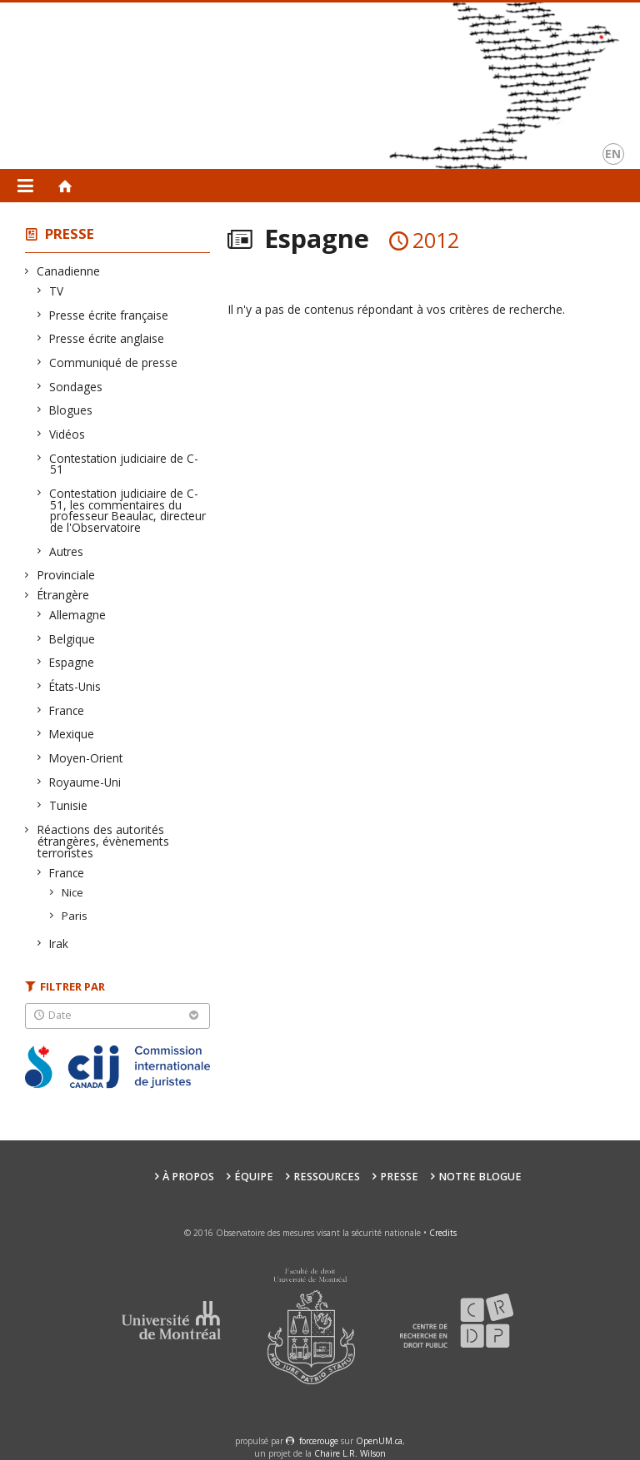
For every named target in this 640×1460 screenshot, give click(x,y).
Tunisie (69, 805)
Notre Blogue (480, 1176)
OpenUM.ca (379, 1441)
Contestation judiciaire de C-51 (124, 464)
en (613, 153)
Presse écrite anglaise (107, 338)
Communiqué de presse (114, 362)
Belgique (72, 639)
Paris (75, 915)
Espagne (72, 662)
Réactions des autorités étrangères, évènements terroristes (103, 841)
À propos (188, 1176)
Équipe (253, 1176)
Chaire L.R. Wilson (350, 1453)
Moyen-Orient (86, 758)
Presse (69, 233)
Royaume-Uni (85, 782)
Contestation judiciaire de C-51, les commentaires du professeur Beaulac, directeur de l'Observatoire (128, 510)
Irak (59, 943)
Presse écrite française (109, 315)
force (318, 1441)
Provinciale (66, 575)
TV (56, 291)
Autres (66, 551)
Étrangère (63, 595)
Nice (72, 892)
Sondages (76, 387)
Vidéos (67, 434)
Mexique (72, 734)
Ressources (326, 1176)
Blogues (71, 410)
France (67, 710)
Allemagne (78, 615)
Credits (443, 1233)
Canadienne (69, 271)
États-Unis (75, 686)
